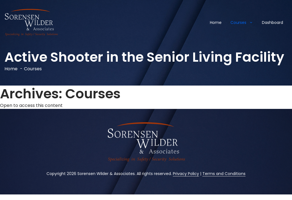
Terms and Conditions (224, 173)
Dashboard (272, 22)
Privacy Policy (186, 173)
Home (216, 22)
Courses (243, 22)
